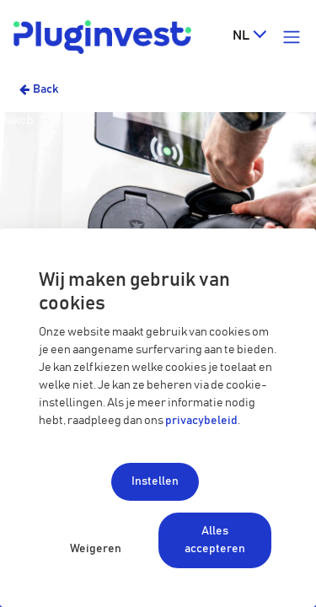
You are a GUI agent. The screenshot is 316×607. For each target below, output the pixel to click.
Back (45, 89)
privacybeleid (201, 421)
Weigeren (95, 549)
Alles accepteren (215, 540)
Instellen (155, 481)
